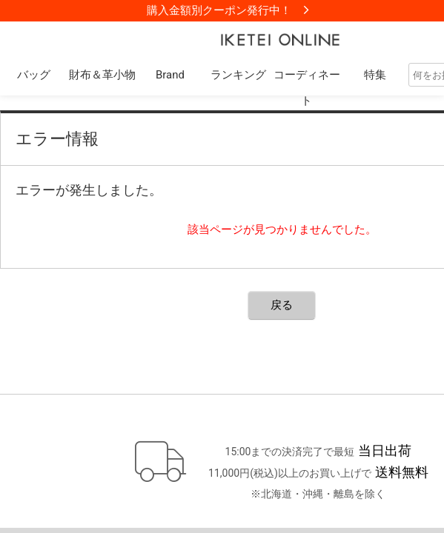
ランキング (238, 74)
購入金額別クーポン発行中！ (219, 10)
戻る (282, 305)
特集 (375, 74)
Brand (170, 74)
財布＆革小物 (102, 74)
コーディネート (307, 87)
